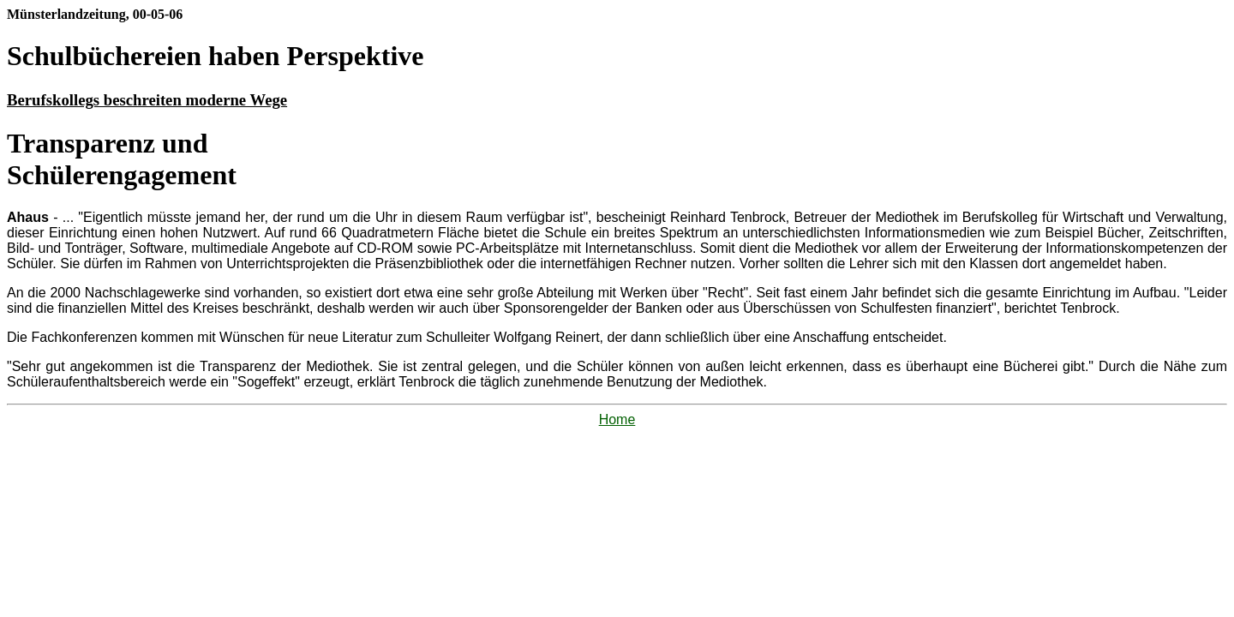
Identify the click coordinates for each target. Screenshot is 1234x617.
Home (617, 419)
